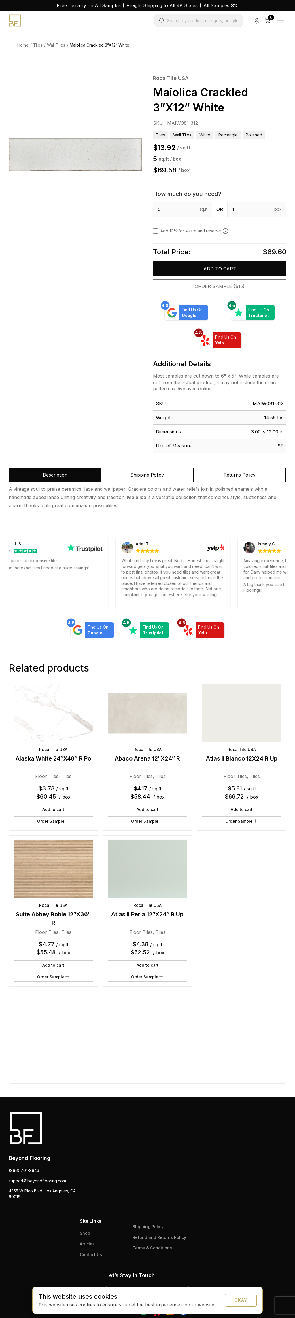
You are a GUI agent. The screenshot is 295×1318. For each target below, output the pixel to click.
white (204, 134)
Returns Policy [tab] (240, 475)
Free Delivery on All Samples (89, 5)
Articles (87, 1243)
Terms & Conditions (152, 1247)
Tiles (37, 45)
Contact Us (91, 1254)
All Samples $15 (221, 5)
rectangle (228, 134)
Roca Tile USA (171, 78)
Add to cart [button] (53, 809)
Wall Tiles (56, 45)
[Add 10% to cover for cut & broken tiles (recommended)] (225, 231)
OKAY (240, 1300)
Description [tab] (55, 475)
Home (23, 45)
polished (254, 134)
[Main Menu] (280, 20)
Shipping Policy (148, 1226)
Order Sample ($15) (220, 286)
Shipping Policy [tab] (147, 475)
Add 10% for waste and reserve (194, 231)
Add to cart (219, 269)
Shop (85, 1233)
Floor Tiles (46, 776)
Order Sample (53, 821)
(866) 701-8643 (24, 1170)
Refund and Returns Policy (159, 1237)
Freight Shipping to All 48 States (162, 5)
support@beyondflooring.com (37, 1180)
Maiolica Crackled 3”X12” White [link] (99, 45)
